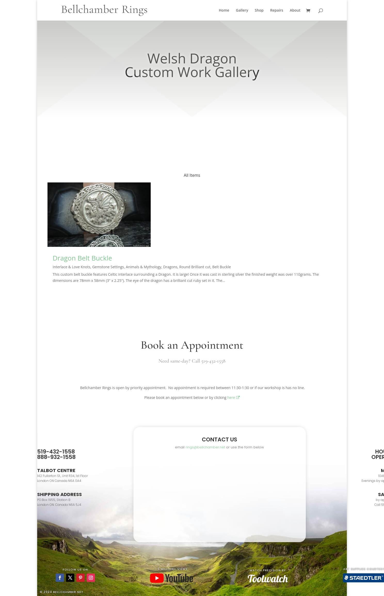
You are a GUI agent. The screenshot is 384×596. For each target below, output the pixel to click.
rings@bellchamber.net (205, 447)
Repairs (276, 11)
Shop (259, 11)
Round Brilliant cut (195, 266)
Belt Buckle (221, 266)
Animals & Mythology (144, 266)
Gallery (242, 11)
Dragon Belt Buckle (82, 258)
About (295, 11)
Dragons (170, 266)
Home (224, 11)
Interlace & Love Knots (71, 266)
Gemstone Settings (108, 266)
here (233, 397)
